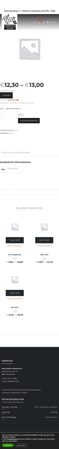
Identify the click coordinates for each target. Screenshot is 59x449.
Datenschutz (16, 393)
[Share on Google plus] (14, 100)
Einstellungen (12, 439)
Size (1, 108)
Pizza (11, 133)
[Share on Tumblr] (12, 100)
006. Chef (44, 255)
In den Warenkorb (28, 121)
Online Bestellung (11, 11)
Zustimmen (7, 445)
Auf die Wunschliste (7, 91)
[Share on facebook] (8, 100)
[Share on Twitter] (9, 100)
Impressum (6, 393)
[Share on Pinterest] (16, 100)
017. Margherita (14, 255)
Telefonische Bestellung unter (38, 11)
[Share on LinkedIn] (11, 100)
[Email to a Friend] (17, 100)
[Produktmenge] (8, 116)
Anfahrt (24, 393)
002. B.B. (14, 307)
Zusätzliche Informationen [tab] (15, 153)
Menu (51, 22)
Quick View (15, 240)
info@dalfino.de (13, 381)
